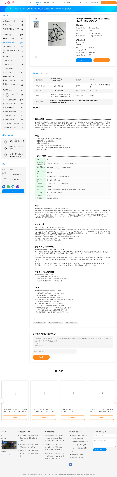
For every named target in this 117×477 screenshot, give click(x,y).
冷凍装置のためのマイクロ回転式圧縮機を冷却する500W (29, 446)
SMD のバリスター (13, 25)
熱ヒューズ (13, 57)
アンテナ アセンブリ (13, 116)
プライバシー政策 (6, 454)
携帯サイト (4, 451)
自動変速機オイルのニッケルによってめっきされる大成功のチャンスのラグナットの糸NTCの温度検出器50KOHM (54, 438)
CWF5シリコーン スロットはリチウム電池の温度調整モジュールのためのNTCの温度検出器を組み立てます (54, 447)
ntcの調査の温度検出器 (55, 323)
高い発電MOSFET (13, 108)
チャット (109, 3)
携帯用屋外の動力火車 (13, 112)
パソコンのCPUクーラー (13, 72)
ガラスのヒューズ (13, 64)
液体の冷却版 (13, 35)
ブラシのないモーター (13, 104)
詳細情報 (35, 73)
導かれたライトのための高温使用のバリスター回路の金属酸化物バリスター (29, 453)
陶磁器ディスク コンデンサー (13, 85)
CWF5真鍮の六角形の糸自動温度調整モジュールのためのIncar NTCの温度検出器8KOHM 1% (15, 412)
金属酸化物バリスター (13, 21)
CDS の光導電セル (13, 76)
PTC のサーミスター (13, 47)
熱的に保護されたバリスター (13, 30)
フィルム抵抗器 (13, 68)
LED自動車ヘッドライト (13, 127)
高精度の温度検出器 (71, 323)
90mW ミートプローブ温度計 (16, 147)
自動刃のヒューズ (13, 60)
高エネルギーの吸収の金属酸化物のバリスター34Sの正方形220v (29, 438)
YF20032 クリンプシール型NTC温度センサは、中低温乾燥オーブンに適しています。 (102, 412)
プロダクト (4, 438)
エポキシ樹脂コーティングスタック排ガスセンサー (16, 141)
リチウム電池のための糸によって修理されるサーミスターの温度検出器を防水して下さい (54, 456)
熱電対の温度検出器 (39, 323)
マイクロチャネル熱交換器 (13, 124)
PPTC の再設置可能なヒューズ (13, 51)
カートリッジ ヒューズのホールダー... (13, 95)
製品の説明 (44, 73)
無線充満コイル (13, 90)
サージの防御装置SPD (13, 100)
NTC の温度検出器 (13, 43)
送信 (41, 357)
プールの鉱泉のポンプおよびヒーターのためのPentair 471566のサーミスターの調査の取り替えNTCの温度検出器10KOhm (16, 154)
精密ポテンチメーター (13, 80)
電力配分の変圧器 (13, 120)
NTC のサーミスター (13, 39)
